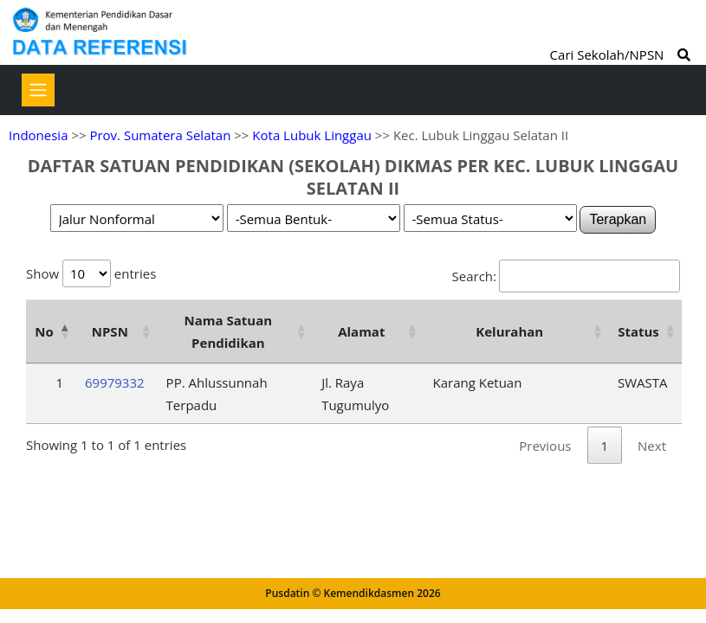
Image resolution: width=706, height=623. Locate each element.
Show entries (91, 273)
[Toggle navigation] (38, 90)
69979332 (115, 382)
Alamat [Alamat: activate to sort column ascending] (361, 331)
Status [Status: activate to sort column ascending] (638, 331)
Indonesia (38, 135)
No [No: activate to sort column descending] (44, 331)
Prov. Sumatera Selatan (159, 135)
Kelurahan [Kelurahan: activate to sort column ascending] (509, 331)
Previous (545, 445)
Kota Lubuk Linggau (312, 135)
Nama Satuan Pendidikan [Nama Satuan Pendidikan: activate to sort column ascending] (229, 331)
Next (652, 445)
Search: (566, 276)
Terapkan (617, 219)
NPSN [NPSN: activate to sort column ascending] (110, 331)
